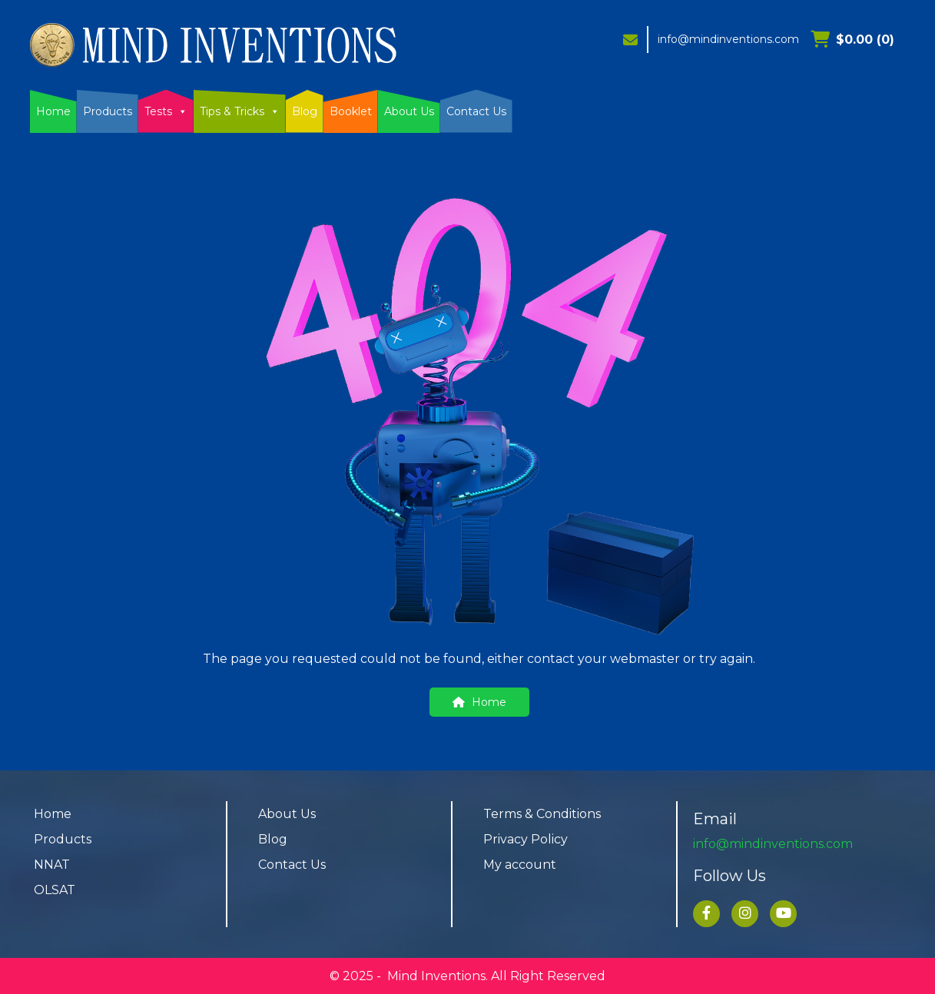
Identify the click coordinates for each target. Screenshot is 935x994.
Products (107, 111)
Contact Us (476, 111)
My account (519, 864)
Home (53, 111)
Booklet (351, 111)
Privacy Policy (525, 839)
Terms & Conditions (542, 814)
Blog (304, 111)
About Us (409, 111)
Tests (165, 111)
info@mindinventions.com (728, 39)
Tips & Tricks (240, 111)
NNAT (52, 864)
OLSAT (54, 890)
